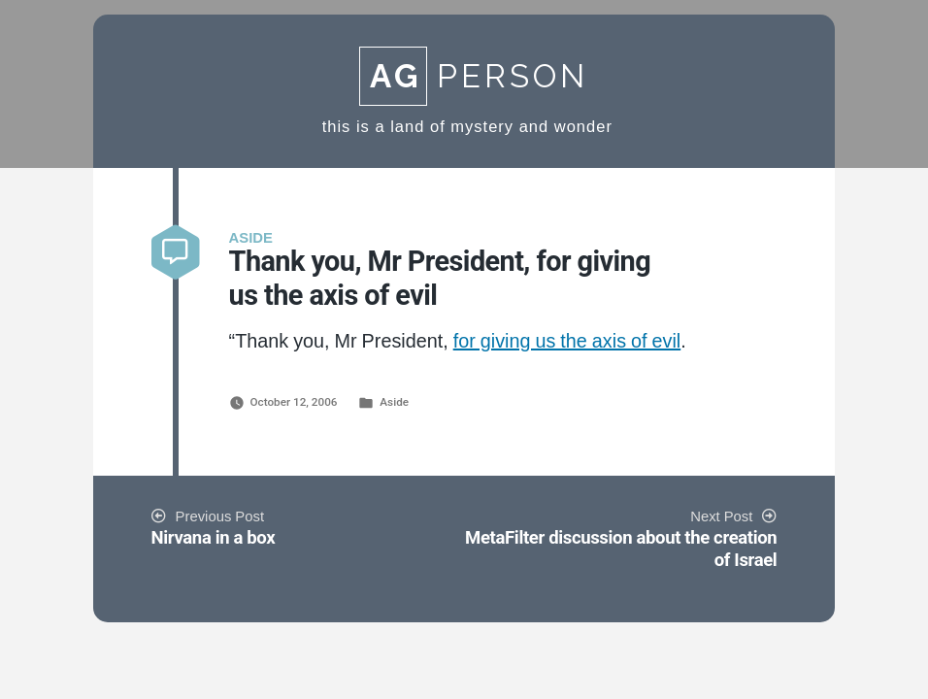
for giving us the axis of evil (567, 341)
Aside (394, 402)
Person (473, 76)
